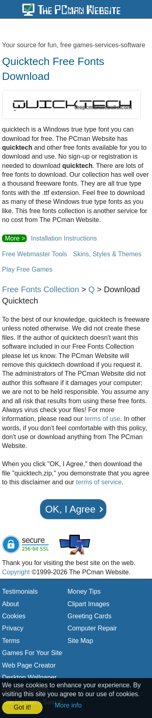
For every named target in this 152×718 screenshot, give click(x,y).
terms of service (99, 482)
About (10, 604)
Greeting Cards (90, 616)
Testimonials (20, 591)
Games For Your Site (32, 652)
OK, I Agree (70, 509)
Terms (11, 640)
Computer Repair (92, 628)
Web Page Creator (29, 665)
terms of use (102, 418)
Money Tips (84, 591)
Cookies (14, 616)
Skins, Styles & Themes (107, 254)
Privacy (12, 628)
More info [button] (68, 705)
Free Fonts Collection (40, 289)
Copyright (16, 572)
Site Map (80, 640)
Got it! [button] (22, 707)
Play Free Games (27, 269)
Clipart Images (88, 604)
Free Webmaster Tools (34, 254)
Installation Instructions (64, 238)
